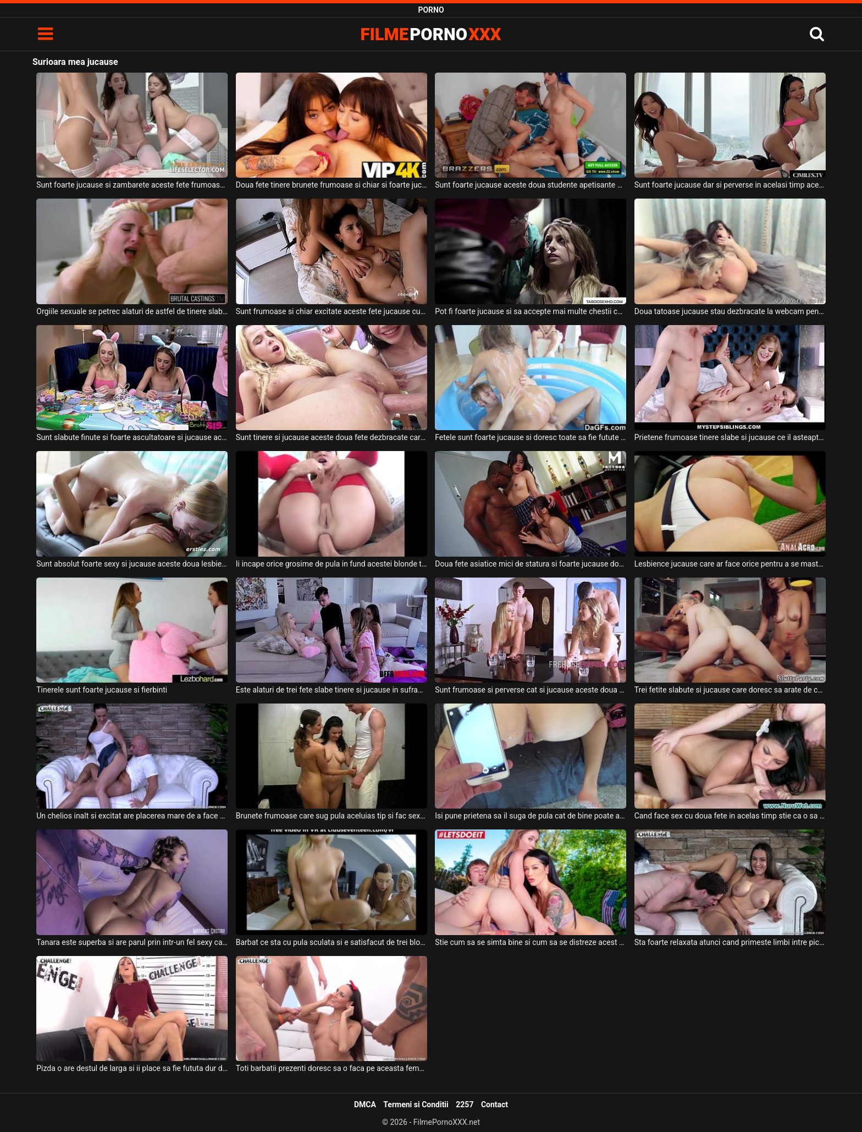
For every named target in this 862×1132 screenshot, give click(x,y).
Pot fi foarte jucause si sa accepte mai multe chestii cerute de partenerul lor (530, 311)
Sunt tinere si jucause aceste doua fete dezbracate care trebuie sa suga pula (331, 437)
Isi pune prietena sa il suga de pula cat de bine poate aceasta (530, 815)
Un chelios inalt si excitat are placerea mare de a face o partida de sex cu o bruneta (132, 815)
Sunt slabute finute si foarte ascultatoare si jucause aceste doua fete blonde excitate (132, 437)
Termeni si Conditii (415, 1104)
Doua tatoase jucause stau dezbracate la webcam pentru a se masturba (730, 311)
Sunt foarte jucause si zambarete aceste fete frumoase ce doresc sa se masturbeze (132, 184)
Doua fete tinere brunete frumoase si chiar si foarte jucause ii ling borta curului (331, 184)
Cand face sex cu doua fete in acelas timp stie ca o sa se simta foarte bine (730, 815)
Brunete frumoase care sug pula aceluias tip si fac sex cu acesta (331, 815)
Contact (494, 1104)
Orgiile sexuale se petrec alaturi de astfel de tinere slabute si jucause (132, 311)
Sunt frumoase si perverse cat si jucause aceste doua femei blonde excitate (530, 689)
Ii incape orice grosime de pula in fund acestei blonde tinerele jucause (331, 563)
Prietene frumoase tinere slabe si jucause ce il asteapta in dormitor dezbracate (730, 437)
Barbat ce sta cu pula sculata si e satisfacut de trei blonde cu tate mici (331, 942)
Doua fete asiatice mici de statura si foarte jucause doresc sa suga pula (530, 563)
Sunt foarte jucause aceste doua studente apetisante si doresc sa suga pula (530, 184)
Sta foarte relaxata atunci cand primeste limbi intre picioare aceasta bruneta (730, 942)
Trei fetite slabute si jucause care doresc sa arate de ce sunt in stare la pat (730, 689)
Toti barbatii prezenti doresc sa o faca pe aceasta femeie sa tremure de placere (331, 1068)
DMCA (365, 1104)
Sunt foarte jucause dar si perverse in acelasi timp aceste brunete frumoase (730, 184)
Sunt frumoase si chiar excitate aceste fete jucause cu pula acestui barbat (331, 311)
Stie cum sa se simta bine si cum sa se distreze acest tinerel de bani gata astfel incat (530, 942)
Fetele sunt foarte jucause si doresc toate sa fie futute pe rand (530, 437)
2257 (464, 1104)
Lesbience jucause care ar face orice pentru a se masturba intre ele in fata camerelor (730, 563)
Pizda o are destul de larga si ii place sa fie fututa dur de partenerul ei (132, 1068)
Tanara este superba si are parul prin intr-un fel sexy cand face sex (132, 942)
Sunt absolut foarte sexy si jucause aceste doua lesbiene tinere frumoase (132, 563)
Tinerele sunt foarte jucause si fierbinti (101, 689)
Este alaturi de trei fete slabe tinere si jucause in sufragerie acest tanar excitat (331, 689)
